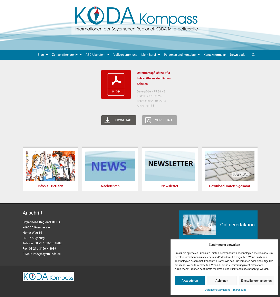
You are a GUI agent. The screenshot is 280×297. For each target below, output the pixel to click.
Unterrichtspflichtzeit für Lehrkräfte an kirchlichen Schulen (154, 78)
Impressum (239, 289)
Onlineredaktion (237, 225)
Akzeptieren (190, 281)
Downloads (237, 55)
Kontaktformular (215, 55)
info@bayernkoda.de (47, 254)
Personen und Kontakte (182, 54)
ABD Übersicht (97, 54)
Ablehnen (221, 281)
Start (43, 54)
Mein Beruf (150, 54)
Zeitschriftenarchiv (66, 54)
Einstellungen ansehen (256, 281)
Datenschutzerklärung (217, 289)
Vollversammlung (125, 55)
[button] (253, 55)
